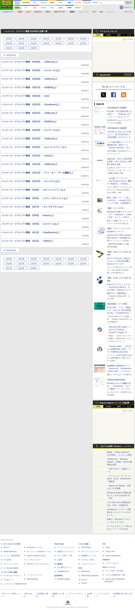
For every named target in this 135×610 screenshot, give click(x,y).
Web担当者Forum (10, 551)
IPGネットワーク (109, 567)
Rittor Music (59, 544)
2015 (46, 43)
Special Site (105, 75)
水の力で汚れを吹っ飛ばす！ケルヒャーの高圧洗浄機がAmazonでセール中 (119, 261)
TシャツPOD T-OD (64, 556)
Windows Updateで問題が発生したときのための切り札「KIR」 (119, 495)
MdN (80, 568)
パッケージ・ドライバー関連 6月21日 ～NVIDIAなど (29, 121)
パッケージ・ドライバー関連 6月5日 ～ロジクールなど (30, 224)
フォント (110, 12)
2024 (21, 39)
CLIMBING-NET (63, 571)
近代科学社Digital (63, 579)
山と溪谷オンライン (64, 567)
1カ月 (129, 35)
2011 (9, 48)
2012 (83, 43)
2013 (71, 43)
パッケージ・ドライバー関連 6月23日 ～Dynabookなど (30, 104)
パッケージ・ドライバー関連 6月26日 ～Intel (25, 96)
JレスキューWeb (87, 560)
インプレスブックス (34, 575)
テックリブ (83, 580)
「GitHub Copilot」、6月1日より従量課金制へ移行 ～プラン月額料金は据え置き (119, 349)
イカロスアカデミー (88, 564)
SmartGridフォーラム (35, 547)
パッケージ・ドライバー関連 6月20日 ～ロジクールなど (30, 130)
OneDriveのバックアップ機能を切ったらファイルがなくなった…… (119, 512)
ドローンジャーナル (10, 564)
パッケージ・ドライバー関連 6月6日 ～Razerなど (27, 215)
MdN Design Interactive (89, 576)
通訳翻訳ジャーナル (88, 556)
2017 (21, 43)
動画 (101, 12)
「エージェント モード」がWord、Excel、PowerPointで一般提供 (119, 478)
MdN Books (85, 571)
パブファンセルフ (112, 563)
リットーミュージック (65, 547)
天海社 (107, 547)
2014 (58, 43)
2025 (9, 39)
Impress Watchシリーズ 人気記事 (114, 403)
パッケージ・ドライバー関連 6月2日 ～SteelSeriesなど (30, 232)
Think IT (6, 547)
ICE (104, 544)
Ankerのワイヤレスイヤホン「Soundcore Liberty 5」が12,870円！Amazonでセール (119, 287)
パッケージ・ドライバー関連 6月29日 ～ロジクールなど (30, 70)
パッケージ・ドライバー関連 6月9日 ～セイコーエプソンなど (33, 190)
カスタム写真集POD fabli (115, 575)
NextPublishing (32, 579)
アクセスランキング (108, 31)
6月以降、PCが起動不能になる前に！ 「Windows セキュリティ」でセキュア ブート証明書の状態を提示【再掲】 (119, 116)
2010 (21, 48)
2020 (71, 39)
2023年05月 (11, 55)
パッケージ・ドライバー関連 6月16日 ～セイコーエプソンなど (34, 147)
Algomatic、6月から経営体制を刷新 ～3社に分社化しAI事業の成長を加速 (119, 161)
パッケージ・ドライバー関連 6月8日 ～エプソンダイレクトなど (34, 198)
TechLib (84, 583)
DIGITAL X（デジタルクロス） (38, 564)
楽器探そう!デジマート (65, 551)
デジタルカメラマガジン (12, 576)
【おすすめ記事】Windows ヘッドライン (116, 446)
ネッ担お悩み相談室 (10, 568)
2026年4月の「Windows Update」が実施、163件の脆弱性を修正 (119, 462)
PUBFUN (106, 560)
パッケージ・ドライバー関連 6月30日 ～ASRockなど (29, 62)
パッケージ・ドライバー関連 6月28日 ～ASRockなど (29, 79)
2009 (34, 48)
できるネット (8, 580)
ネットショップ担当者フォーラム (39, 551)
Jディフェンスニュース (90, 551)
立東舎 (59, 560)
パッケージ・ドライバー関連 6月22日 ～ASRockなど (29, 113)
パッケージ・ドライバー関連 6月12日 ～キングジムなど (30, 181)
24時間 (108, 35)
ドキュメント (84, 12)
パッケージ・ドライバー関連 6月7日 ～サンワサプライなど (32, 207)
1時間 (98, 35)
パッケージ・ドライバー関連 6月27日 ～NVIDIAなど (29, 87)
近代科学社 (58, 576)
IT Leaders (7, 560)
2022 (46, 39)
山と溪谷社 (58, 564)
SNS (94, 12)
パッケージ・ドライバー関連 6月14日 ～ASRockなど (29, 164)
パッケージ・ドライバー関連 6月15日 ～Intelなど (27, 155)
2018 (9, 43)
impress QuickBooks (112, 556)
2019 (83, 39)
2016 (34, 43)
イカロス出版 (83, 544)
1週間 (119, 35)
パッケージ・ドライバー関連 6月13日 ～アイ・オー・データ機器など (37, 173)
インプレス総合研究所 (11, 556)
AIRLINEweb (86, 547)
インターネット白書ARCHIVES (15, 584)
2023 (34, 39)
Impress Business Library (36, 556)
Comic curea (110, 551)
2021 (58, 39)
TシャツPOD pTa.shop (114, 571)
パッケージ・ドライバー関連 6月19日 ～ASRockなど (29, 138)
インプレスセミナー (34, 560)
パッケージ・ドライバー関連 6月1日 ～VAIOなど (27, 241)
